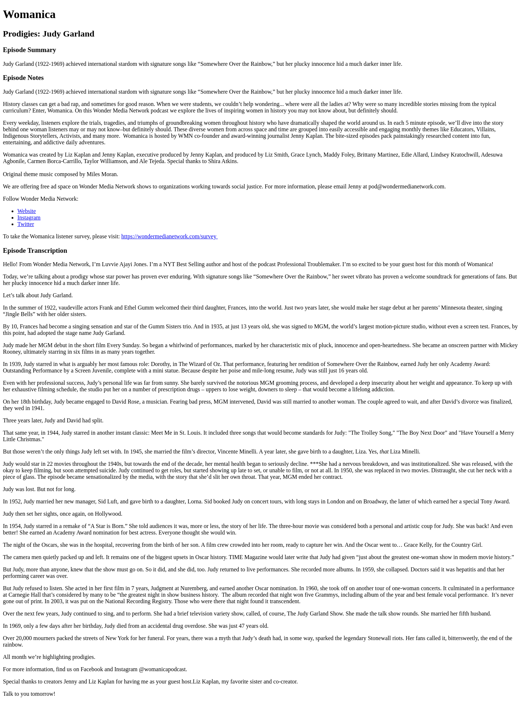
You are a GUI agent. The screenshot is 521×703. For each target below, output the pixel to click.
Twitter (25, 224)
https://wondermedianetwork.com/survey (169, 236)
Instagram (29, 217)
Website (26, 211)
